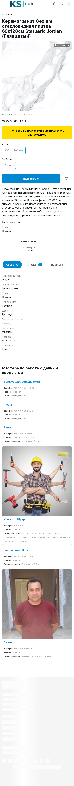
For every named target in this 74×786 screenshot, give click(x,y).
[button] (30, 107)
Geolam (8, 14)
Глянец (8, 165)
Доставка (57, 264)
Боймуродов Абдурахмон (22, 382)
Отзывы (34, 264)
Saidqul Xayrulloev (16, 550)
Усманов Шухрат (16, 519)
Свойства (12, 264)
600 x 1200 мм (13, 150)
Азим (7, 427)
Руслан (9, 404)
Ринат (8, 642)
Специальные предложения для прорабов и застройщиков (37, 132)
